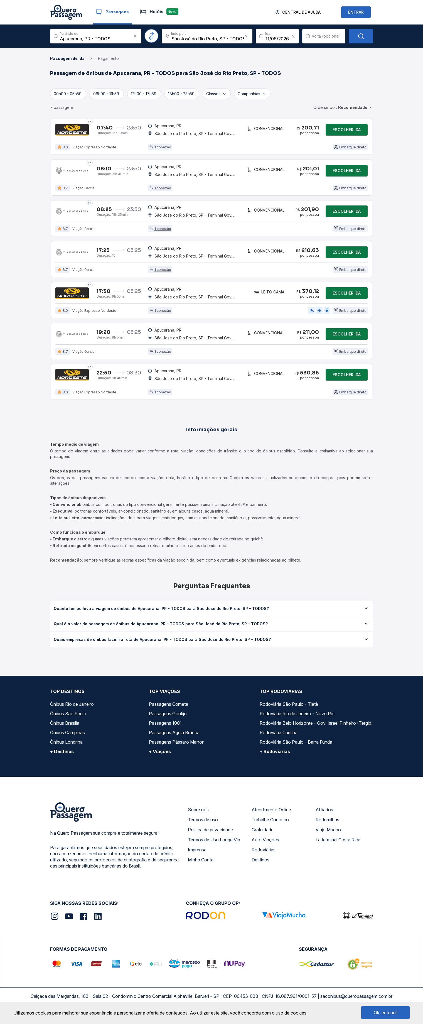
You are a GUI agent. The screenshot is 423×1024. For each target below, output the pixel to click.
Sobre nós (198, 816)
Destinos (260, 866)
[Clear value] (293, 36)
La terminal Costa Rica (338, 846)
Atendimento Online (271, 816)
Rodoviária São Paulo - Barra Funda (296, 748)
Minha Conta (200, 866)
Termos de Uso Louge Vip (214, 846)
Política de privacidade (210, 836)
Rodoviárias (264, 856)
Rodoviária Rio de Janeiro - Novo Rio (297, 720)
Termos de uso (203, 826)
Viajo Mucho (328, 836)
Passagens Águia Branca (174, 739)
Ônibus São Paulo (68, 720)
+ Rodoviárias (275, 758)
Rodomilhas (327, 826)
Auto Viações (265, 846)
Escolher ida (347, 130)
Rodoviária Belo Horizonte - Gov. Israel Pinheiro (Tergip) (316, 729)
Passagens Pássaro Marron (177, 748)
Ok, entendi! (385, 1012)
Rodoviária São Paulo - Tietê (289, 710)
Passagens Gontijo (168, 720)
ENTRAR (356, 12)
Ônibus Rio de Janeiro (72, 710)
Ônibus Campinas (67, 739)
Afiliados (324, 816)
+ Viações (160, 758)
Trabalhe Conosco (270, 826)
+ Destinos (62, 758)
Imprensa (197, 856)
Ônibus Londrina (66, 748)
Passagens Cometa (168, 710)
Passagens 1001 (165, 729)
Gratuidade (263, 836)
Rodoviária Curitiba (278, 739)
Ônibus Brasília (64, 729)
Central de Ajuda (301, 12)
